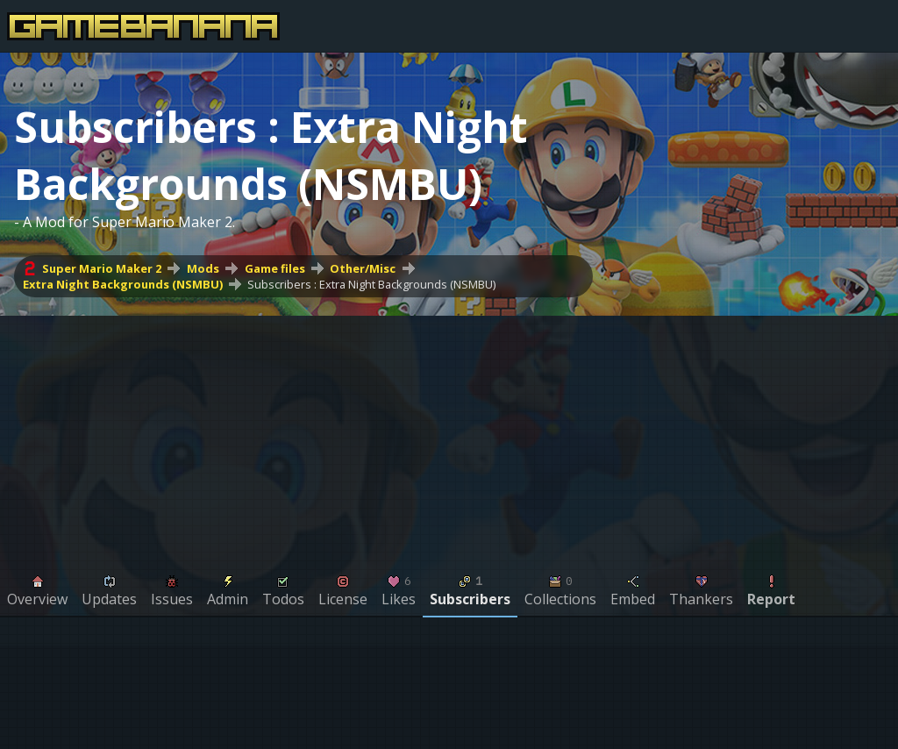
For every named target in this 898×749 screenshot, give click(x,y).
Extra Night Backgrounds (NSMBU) (123, 284)
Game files (275, 268)
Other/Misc (363, 268)
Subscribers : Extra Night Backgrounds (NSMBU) (371, 284)
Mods (203, 268)
